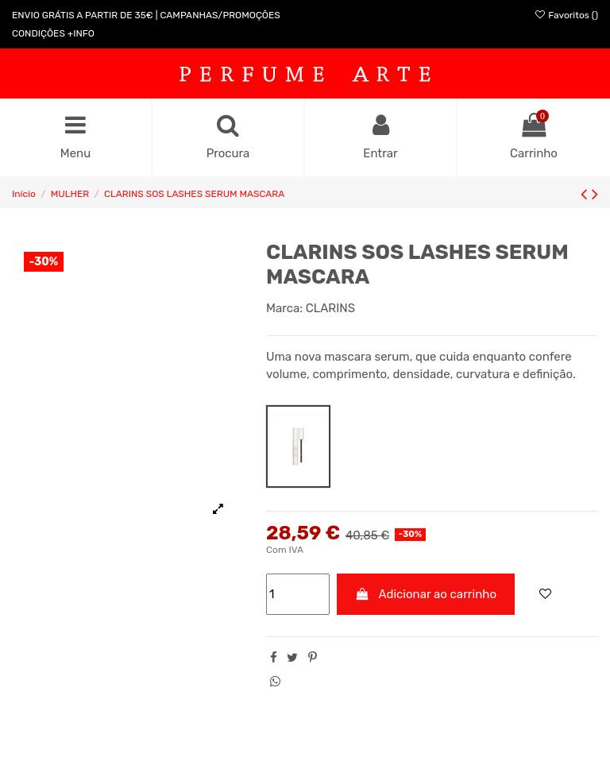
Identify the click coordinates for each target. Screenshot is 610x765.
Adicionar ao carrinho (426, 594)
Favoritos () (566, 15)
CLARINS (330, 308)
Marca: (284, 308)
